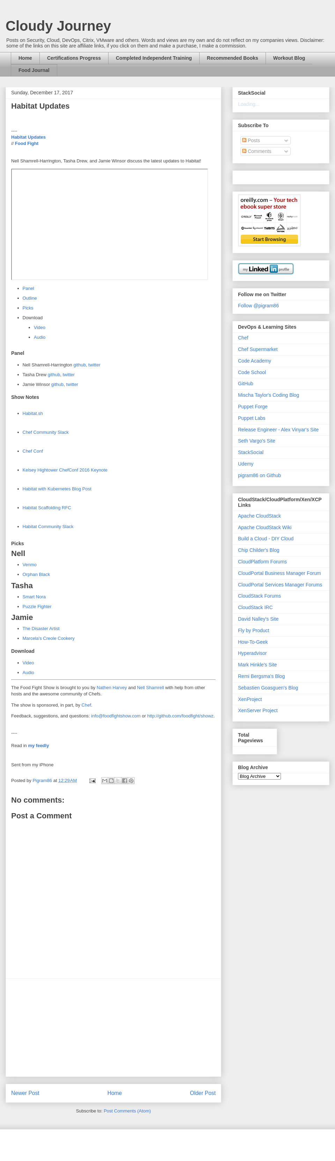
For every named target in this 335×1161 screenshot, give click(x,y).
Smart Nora (34, 596)
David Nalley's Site (258, 619)
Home (25, 58)
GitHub (245, 383)
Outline (30, 298)
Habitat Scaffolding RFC (47, 507)
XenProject (250, 699)
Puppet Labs (252, 418)
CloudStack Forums (259, 596)
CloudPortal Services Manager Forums (280, 584)
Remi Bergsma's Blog (261, 676)
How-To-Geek (253, 642)
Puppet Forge (253, 406)
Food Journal (34, 70)
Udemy (245, 464)
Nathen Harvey (112, 687)
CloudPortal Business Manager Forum (279, 573)
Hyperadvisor (252, 653)
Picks (28, 308)
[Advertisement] (113, 1027)
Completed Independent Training (154, 58)
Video (39, 327)
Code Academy (254, 361)
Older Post (203, 1093)
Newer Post (25, 1093)
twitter (94, 364)
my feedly (38, 745)
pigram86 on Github (259, 475)
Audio (39, 337)
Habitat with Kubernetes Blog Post (57, 488)
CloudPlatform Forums (262, 561)
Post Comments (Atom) (127, 1110)
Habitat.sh (33, 413)
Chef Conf (33, 451)
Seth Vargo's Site (256, 441)
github (79, 364)
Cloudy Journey (58, 26)
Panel (28, 288)
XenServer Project (258, 710)
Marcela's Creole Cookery (49, 638)
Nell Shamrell (150, 687)
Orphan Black (36, 574)
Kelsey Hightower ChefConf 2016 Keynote (65, 470)
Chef (86, 705)
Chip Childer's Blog (259, 550)
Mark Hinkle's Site (257, 664)
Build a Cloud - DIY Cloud (265, 538)
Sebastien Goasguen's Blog (268, 688)
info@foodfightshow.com (116, 715)
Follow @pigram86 (258, 305)
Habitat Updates (28, 137)
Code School (252, 372)
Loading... (249, 104)
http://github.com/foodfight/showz (180, 715)
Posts (251, 140)
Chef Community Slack (46, 432)
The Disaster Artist (41, 628)
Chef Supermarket (258, 349)
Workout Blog (289, 58)
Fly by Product (253, 630)
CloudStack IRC (255, 607)
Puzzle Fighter (37, 606)
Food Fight (26, 143)
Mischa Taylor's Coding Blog (268, 395)
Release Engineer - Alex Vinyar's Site (278, 429)
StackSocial (250, 452)
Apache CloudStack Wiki (264, 527)
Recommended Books (232, 58)
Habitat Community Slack (48, 526)
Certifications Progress (74, 58)
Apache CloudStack (259, 516)
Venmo (30, 564)
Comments (256, 151)
